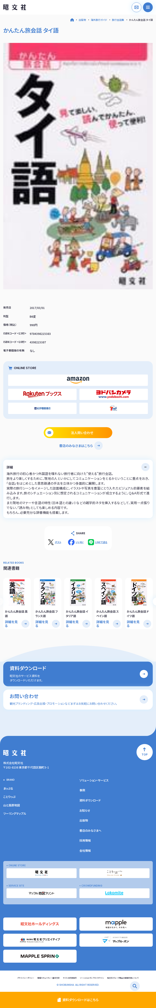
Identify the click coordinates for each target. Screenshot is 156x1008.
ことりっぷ (9, 797)
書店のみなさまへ (90, 830)
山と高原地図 (11, 805)
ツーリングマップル (14, 813)
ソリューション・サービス (94, 780)
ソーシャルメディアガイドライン (92, 978)
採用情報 (85, 840)
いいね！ (80, 542)
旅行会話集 (118, 19)
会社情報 (85, 850)
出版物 (82, 19)
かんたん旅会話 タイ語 (141, 19)
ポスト (58, 542)
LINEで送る (101, 542)
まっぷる (8, 788)
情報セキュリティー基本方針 (48, 978)
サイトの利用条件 (70, 978)
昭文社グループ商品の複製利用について (123, 978)
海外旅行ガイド (99, 19)
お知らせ (84, 810)
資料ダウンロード (90, 800)
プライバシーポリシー (25, 978)
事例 (82, 790)
